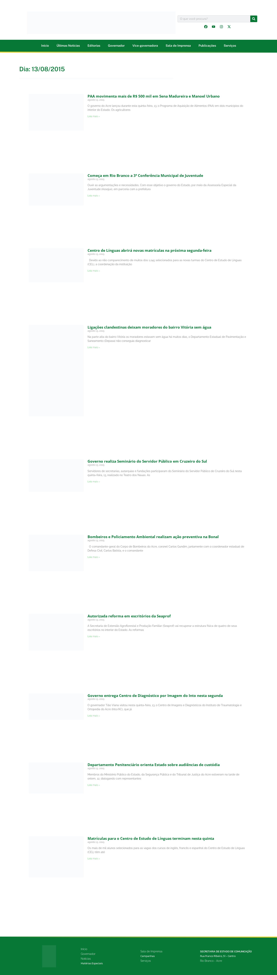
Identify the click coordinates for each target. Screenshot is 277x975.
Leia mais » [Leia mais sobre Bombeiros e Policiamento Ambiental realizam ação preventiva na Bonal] (94, 557)
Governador (116, 45)
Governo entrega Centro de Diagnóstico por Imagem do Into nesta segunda (155, 695)
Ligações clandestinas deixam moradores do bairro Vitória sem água (149, 327)
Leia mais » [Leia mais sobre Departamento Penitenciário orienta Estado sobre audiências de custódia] (94, 785)
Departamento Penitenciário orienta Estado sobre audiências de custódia (154, 764)
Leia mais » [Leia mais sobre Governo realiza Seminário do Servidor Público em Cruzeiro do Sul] (94, 481)
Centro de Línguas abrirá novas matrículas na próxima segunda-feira (149, 250)
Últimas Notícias (68, 45)
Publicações (207, 45)
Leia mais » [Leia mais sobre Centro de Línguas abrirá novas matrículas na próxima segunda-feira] (94, 270)
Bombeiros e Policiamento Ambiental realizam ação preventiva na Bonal (153, 536)
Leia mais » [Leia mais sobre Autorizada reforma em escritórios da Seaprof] (94, 636)
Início (45, 45)
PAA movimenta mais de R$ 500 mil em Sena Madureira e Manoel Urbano (154, 96)
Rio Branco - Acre (211, 960)
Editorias (94, 45)
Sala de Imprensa (178, 45)
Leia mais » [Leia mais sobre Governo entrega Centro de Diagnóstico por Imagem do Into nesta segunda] (94, 715)
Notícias (86, 958)
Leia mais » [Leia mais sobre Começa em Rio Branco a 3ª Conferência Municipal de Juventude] (94, 195)
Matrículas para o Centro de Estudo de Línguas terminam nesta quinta (151, 838)
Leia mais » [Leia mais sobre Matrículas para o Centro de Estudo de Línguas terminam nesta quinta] (94, 858)
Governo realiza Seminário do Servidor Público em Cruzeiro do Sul (147, 461)
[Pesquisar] (253, 19)
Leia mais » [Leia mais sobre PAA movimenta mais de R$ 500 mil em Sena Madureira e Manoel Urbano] (94, 116)
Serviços (230, 45)
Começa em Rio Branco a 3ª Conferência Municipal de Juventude (145, 175)
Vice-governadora (145, 45)
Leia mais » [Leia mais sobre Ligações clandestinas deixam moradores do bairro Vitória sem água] (94, 347)
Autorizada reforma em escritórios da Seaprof (129, 616)
